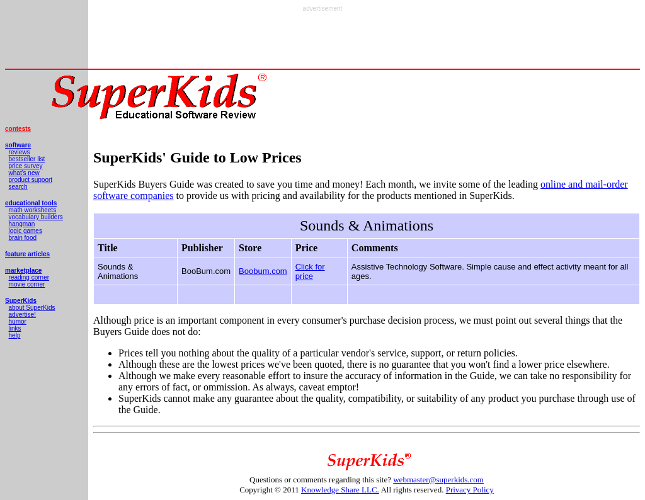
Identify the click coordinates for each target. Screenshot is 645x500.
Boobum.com (263, 271)
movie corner (27, 284)
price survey (26, 165)
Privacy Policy (470, 489)
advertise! (22, 314)
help (15, 335)
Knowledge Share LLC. (340, 489)
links (15, 328)
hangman (22, 223)
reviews (19, 152)
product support (31, 179)
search (18, 186)
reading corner (29, 277)
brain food (23, 237)
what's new (24, 172)
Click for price (310, 271)
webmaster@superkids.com (438, 479)
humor (17, 321)
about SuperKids (32, 307)
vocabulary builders (36, 216)
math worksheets (33, 210)
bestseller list (27, 159)
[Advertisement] (322, 40)
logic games (25, 230)
